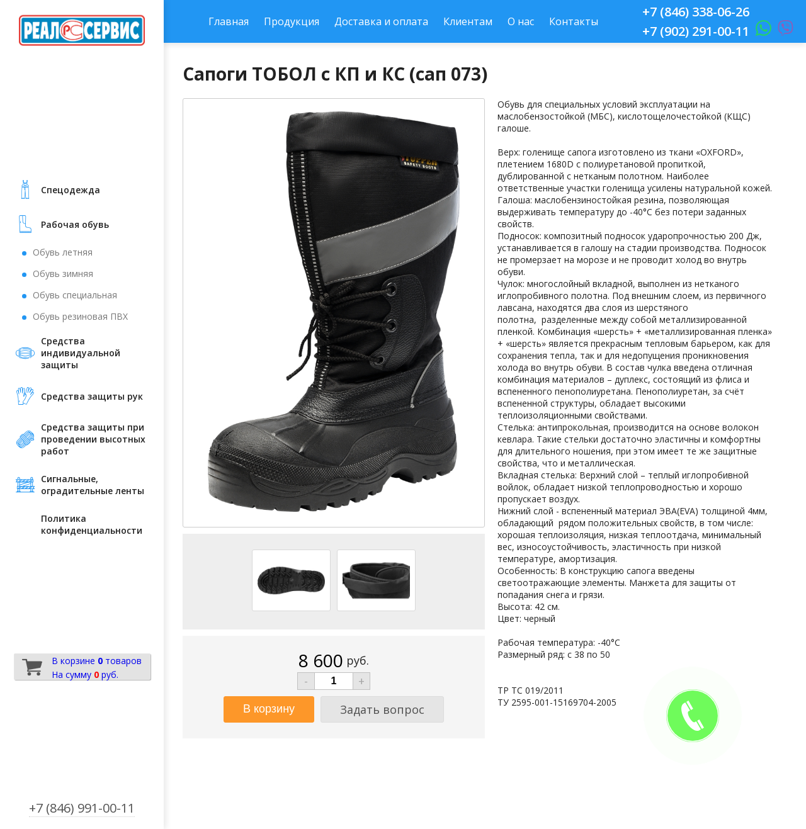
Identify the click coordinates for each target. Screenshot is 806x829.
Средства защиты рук (92, 396)
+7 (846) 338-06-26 (695, 11)
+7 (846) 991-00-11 (82, 807)
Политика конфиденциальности (91, 524)
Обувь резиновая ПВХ (80, 316)
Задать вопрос (382, 709)
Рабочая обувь (75, 224)
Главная (228, 21)
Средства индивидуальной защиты (80, 353)
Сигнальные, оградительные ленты (92, 485)
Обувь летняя (63, 252)
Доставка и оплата (381, 21)
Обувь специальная (75, 295)
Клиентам (467, 21)
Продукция (291, 21)
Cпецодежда (70, 190)
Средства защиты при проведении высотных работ (93, 439)
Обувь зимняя (63, 273)
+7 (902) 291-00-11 (695, 31)
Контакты (573, 21)
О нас (521, 21)
